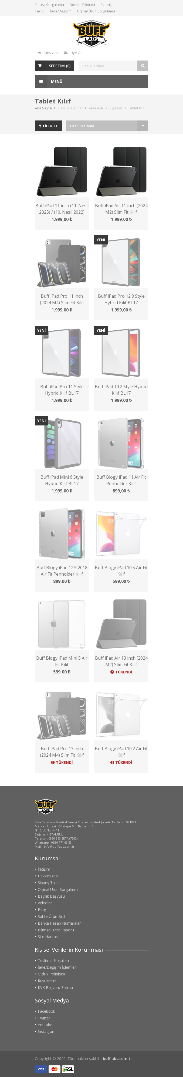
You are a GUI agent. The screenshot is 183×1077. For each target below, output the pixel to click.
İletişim (44, 869)
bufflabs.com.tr (117, 1058)
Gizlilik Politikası (51, 974)
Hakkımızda (48, 876)
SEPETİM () (59, 65)
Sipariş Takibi (49, 882)
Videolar (45, 903)
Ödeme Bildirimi (82, 4)
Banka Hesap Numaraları (60, 923)
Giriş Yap (48, 52)
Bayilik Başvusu (51, 896)
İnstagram (47, 1031)
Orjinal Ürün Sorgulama (96, 11)
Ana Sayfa (43, 108)
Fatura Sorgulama (49, 4)
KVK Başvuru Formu (55, 987)
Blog (42, 909)
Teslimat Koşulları (53, 960)
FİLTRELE (48, 125)
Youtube (45, 1024)
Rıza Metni (47, 980)
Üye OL (73, 52)
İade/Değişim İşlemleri (57, 967)
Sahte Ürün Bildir (52, 916)
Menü (48, 81)
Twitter (44, 1018)
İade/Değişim (61, 11)
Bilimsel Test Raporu (56, 930)
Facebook (46, 1011)
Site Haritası (48, 936)
